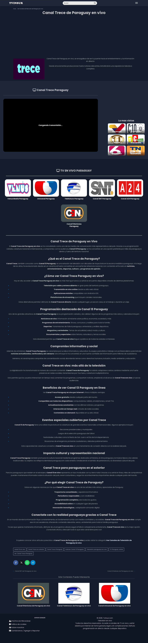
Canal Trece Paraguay (54, 549)
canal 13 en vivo (19, 549)
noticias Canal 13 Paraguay (74, 549)
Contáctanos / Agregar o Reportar (24, 630)
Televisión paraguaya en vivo (97, 549)
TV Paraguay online (116, 549)
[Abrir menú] (136, 3)
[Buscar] (95, 3)
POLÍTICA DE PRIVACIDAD (20, 621)
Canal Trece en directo (36, 549)
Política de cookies (17, 624)
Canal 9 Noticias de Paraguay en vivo (120, 571)
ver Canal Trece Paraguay (23, 554)
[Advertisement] (74, 35)
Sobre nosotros (16, 627)
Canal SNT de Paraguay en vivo (25, 571)
